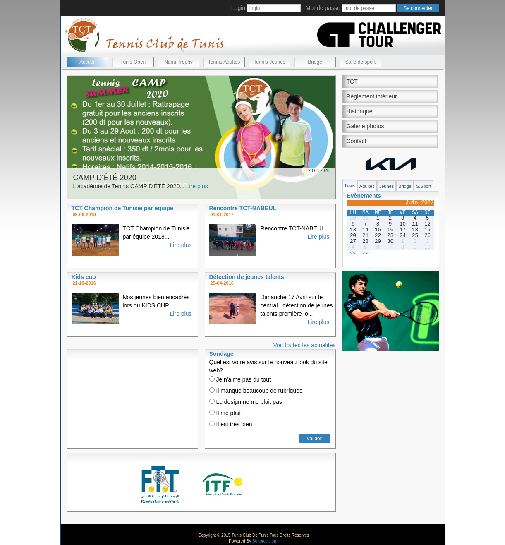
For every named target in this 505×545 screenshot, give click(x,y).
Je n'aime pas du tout (240, 379)
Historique (360, 111)
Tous (350, 185)
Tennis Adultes (224, 62)
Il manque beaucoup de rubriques (255, 390)
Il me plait (225, 413)
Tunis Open (133, 62)
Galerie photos (365, 126)
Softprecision (264, 541)
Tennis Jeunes (269, 62)
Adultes (367, 186)
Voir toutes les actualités (304, 345)
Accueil (87, 62)
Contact (356, 141)
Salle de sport (360, 62)
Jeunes (386, 186)
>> (365, 253)
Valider (313, 439)
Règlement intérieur (372, 96)
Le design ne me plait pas (245, 402)
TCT (352, 81)
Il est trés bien (230, 424)
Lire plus (197, 186)
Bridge (315, 62)
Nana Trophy (178, 62)
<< (353, 253)
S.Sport (423, 186)
